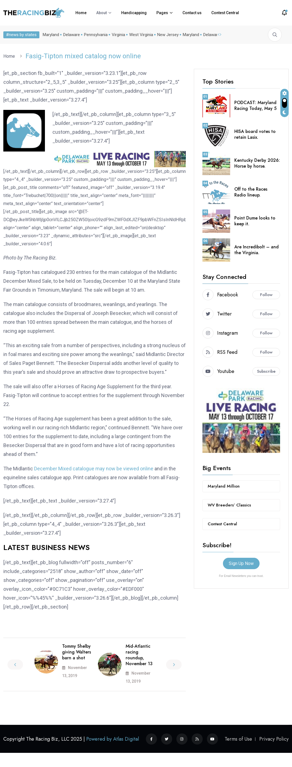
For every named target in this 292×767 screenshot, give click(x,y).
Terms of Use (238, 739)
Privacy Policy (274, 739)
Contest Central (225, 13)
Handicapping (134, 13)
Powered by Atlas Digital (112, 739)
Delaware (70, 34)
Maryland (50, 34)
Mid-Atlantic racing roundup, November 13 (139, 655)
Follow (266, 295)
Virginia (117, 34)
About (101, 13)
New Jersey (166, 34)
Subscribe (266, 371)
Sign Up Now (241, 563)
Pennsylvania (94, 34)
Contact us (192, 13)
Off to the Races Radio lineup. (250, 192)
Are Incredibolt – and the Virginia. (256, 250)
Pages (162, 13)
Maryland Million (224, 486)
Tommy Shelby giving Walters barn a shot (76, 652)
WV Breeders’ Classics (229, 505)
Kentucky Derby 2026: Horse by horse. (257, 163)
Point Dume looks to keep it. (254, 221)
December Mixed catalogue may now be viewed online (93, 468)
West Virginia (140, 34)
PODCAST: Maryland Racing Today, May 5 (255, 105)
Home (81, 13)
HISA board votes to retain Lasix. (255, 134)
